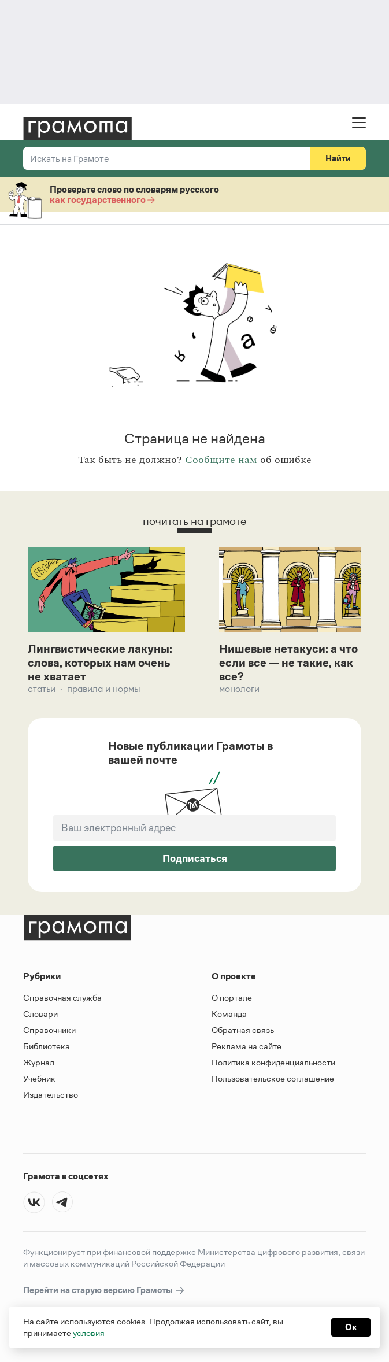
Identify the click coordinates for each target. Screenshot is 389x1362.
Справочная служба (62, 997)
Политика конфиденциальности (273, 1062)
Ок (351, 1327)
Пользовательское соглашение (273, 1078)
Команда (229, 1014)
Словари (40, 1014)
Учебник (39, 1078)
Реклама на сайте (246, 1046)
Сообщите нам (221, 460)
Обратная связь (243, 1030)
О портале (232, 997)
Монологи (239, 688)
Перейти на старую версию (104, 1291)
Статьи (41, 688)
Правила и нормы (103, 688)
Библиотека (46, 1046)
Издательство (50, 1095)
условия (89, 1333)
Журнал (38, 1062)
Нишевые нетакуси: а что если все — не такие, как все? (288, 662)
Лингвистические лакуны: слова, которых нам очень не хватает (100, 662)
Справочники (49, 1030)
